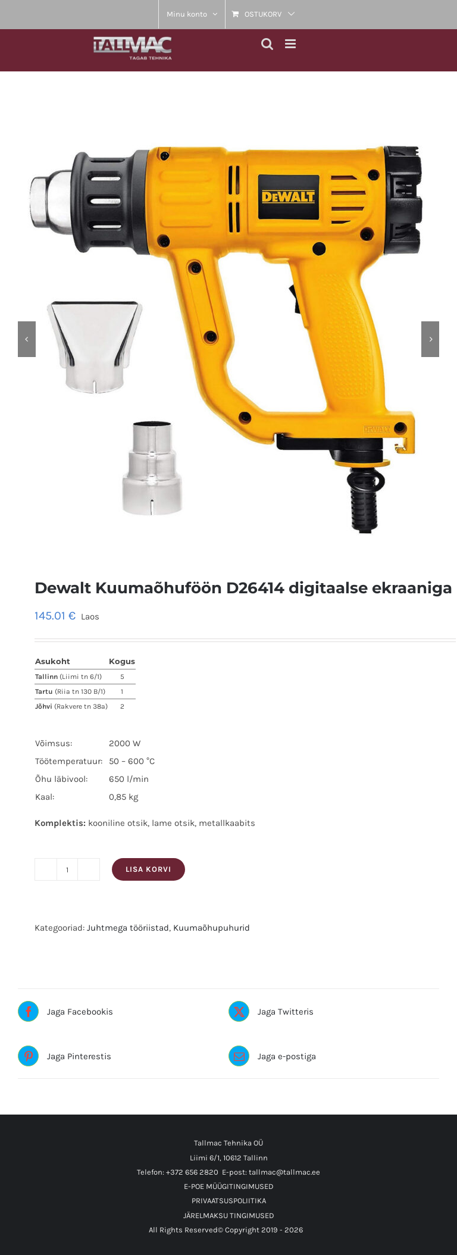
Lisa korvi (148, 869)
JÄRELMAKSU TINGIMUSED (228, 1215)
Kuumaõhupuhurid (211, 927)
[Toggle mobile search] (267, 43)
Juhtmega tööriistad (128, 927)
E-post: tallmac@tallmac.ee (271, 1172)
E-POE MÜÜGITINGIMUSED (229, 1186)
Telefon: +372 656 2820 (177, 1172)
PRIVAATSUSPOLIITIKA (229, 1200)
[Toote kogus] (67, 869)
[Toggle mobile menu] (291, 43)
